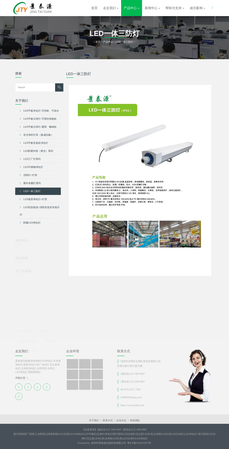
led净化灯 (25, 325)
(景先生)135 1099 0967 (133, 381)
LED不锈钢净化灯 (31, 167)
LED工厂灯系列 (30, 159)
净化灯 (45, 325)
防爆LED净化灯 (30, 222)
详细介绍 (21, 378)
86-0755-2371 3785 (130, 389)
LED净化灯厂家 (28, 344)
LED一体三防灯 (124, 42)
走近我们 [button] (111, 8)
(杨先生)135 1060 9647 (133, 373)
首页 (94, 8)
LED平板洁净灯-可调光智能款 (38, 118)
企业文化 (121, 420)
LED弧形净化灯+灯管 (33, 199)
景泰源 (50, 334)
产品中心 (108, 42)
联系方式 (108, 420)
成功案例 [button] (197, 8)
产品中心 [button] (131, 8)
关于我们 (94, 420)
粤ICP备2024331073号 (139, 443)
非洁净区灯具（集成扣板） (36, 135)
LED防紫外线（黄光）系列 (36, 151)
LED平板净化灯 (28, 334)
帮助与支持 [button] (174, 8)
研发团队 (135, 420)
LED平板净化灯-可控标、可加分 (39, 110)
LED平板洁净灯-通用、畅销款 (38, 127)
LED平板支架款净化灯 (34, 143)
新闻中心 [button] (152, 8)
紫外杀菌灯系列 (30, 183)
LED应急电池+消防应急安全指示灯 (40, 210)
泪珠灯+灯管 (28, 175)
